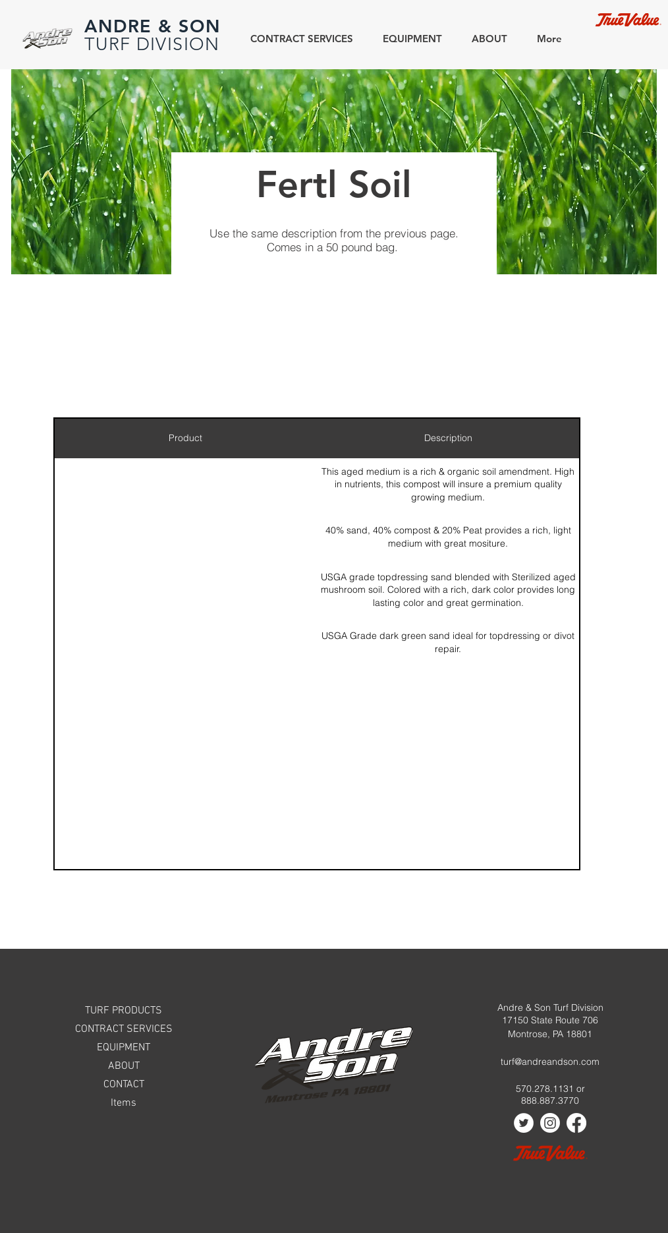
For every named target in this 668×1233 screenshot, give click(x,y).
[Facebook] (576, 1123)
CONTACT (123, 1084)
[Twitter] (524, 1123)
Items (123, 1103)
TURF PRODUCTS (123, 1010)
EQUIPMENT (123, 1047)
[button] (484, 38)
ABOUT (124, 1066)
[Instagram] (550, 1123)
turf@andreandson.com (550, 1062)
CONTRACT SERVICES (124, 1029)
